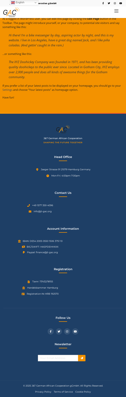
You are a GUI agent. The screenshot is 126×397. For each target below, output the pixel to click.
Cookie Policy (83, 391)
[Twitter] (59, 331)
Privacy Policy (43, 391)
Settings (7, 90)
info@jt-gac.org (43, 211)
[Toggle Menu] (116, 11)
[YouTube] (75, 331)
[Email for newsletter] (58, 358)
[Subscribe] (81, 358)
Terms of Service (63, 391)
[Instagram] (67, 331)
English (17, 3)
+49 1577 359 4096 (42, 205)
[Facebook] (51, 331)
